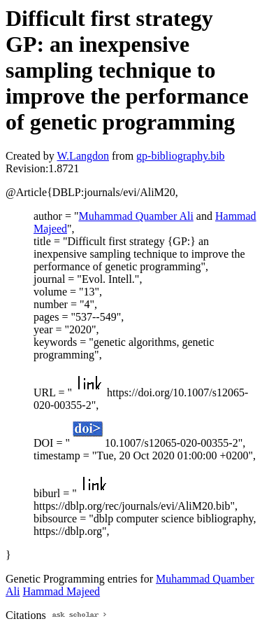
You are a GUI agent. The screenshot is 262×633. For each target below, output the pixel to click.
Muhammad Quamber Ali (135, 216)
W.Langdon (83, 156)
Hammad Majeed (61, 591)
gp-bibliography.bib (180, 156)
